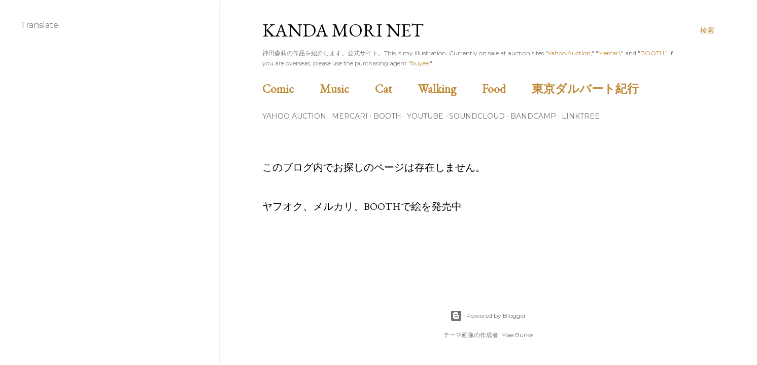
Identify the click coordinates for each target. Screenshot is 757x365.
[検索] (707, 30)
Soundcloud (477, 116)
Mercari (609, 53)
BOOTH (652, 53)
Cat (395, 88)
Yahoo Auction (569, 53)
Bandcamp (533, 116)
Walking (448, 88)
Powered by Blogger (488, 316)
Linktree (581, 116)
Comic (289, 88)
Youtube (425, 116)
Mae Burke (517, 335)
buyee (420, 63)
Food (505, 88)
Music (346, 88)
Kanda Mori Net (343, 30)
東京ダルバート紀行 (591, 88)
